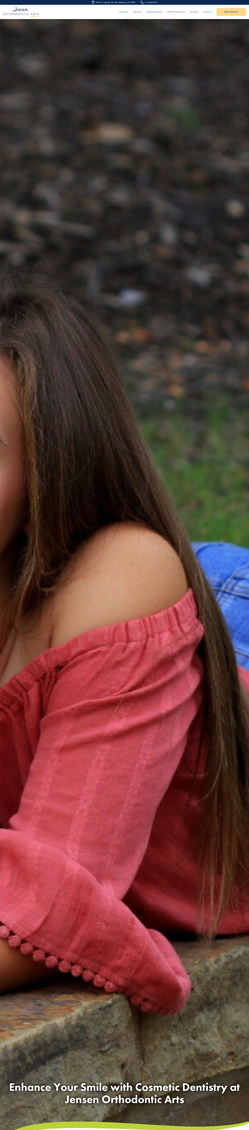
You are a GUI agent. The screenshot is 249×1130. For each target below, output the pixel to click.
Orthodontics (154, 12)
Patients (123, 12)
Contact (207, 12)
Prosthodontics (176, 12)
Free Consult (231, 12)
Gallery (194, 12)
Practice (137, 12)
